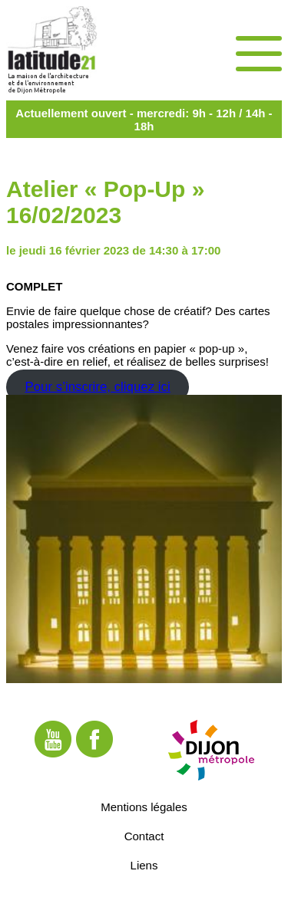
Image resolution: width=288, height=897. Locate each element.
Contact (144, 836)
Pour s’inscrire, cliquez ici (97, 387)
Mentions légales (144, 806)
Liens (144, 865)
